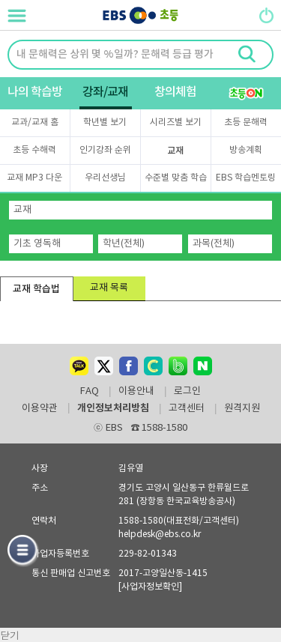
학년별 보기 (105, 122)
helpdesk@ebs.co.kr (159, 534)
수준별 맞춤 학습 (176, 178)
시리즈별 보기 (176, 122)
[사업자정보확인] (150, 587)
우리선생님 (105, 178)
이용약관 (40, 409)
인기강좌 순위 (105, 150)
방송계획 (245, 150)
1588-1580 (159, 428)
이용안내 (136, 392)
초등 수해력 (34, 150)
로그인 (187, 392)
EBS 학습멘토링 (246, 178)
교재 (175, 150)
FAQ (89, 392)
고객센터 (187, 409)
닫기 (9, 635)
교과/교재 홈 (34, 122)
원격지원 (242, 409)
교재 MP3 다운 (34, 178)
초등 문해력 (246, 122)
